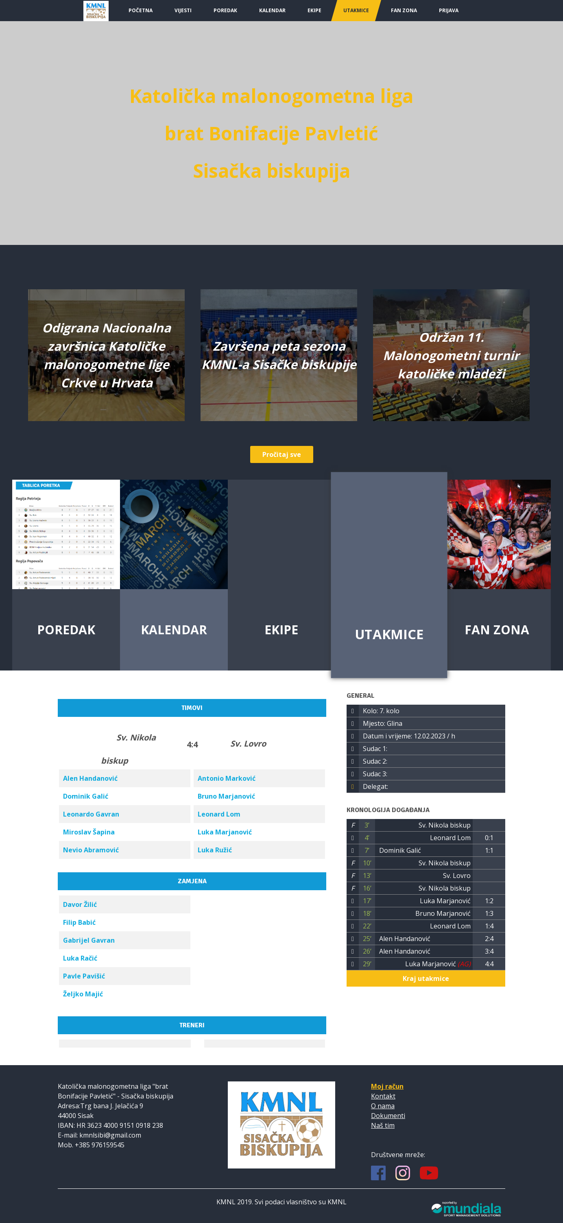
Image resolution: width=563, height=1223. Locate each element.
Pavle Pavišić (84, 976)
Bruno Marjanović (226, 796)
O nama (383, 1105)
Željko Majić (83, 993)
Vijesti (183, 10)
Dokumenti (388, 1115)
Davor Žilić (80, 904)
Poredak (225, 10)
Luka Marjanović (225, 832)
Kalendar (272, 10)
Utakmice (356, 10)
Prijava (448, 10)
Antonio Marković (226, 778)
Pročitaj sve (281, 454)
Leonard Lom (219, 814)
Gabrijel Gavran (89, 940)
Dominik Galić (85, 796)
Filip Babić (79, 922)
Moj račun (387, 1086)
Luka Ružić (215, 849)
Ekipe (314, 10)
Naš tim (383, 1125)
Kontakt (383, 1096)
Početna (141, 10)
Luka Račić (80, 958)
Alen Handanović (90, 778)
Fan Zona (404, 10)
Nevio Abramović (91, 849)
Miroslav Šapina (89, 832)
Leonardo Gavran (91, 814)
